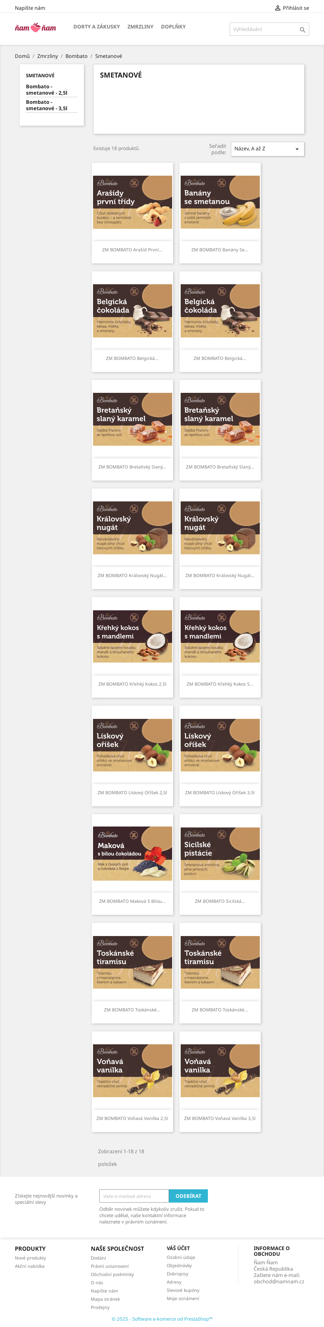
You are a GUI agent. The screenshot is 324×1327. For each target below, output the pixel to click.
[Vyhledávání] (269, 29)
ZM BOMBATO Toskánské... (132, 1010)
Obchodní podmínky (112, 1274)
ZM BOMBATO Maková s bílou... (132, 901)
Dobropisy (177, 1274)
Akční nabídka (30, 1266)
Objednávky (179, 1265)
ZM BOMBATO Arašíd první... (132, 250)
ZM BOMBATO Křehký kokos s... (220, 684)
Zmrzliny (140, 26)
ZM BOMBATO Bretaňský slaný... (132, 467)
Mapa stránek (105, 1299)
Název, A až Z (267, 149)
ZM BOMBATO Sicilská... (220, 901)
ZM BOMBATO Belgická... (132, 358)
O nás (97, 1283)
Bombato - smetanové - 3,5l (46, 105)
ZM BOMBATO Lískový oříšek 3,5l (220, 792)
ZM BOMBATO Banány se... (219, 250)
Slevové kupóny (183, 1290)
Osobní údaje (181, 1257)
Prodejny (100, 1307)
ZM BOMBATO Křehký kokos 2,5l (132, 684)
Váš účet (178, 1248)
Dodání (98, 1258)
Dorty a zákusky (96, 26)
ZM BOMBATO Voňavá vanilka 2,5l (132, 1118)
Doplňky (173, 26)
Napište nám (30, 7)
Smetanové (40, 75)
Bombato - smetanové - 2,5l (46, 89)
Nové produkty (30, 1258)
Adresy (174, 1282)
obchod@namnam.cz (279, 1281)
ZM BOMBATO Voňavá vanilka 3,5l (220, 1118)
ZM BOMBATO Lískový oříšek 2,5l (132, 792)
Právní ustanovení (110, 1266)
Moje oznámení (183, 1298)
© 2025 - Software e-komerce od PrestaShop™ (162, 1319)
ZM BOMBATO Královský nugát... (132, 575)
